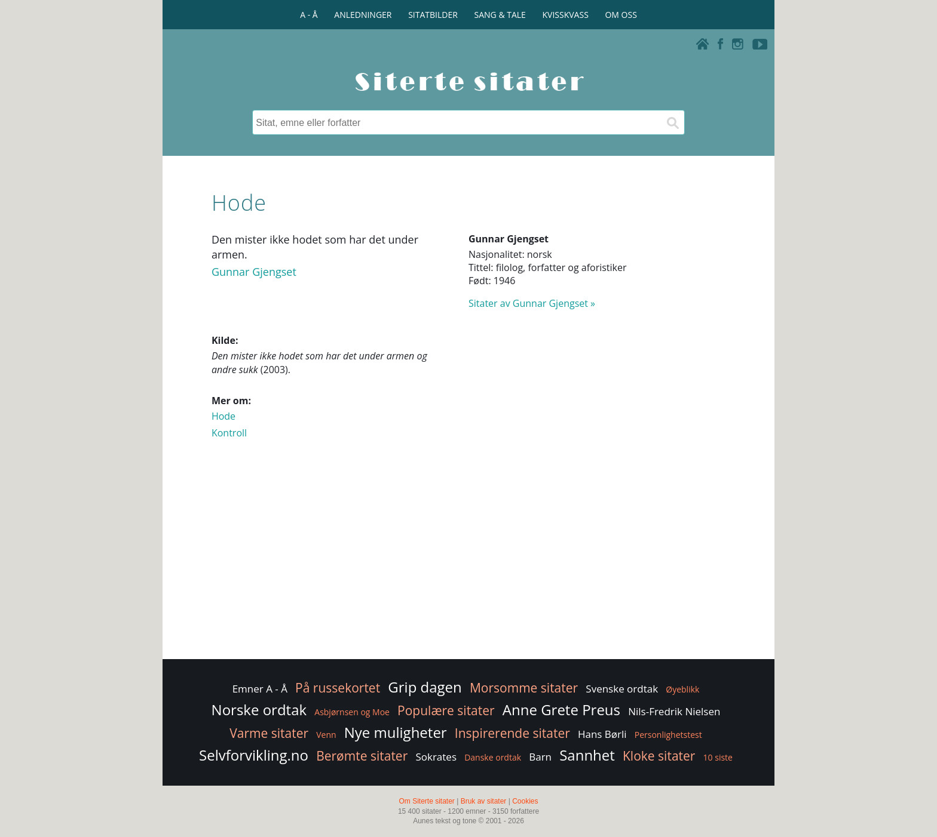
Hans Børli (602, 734)
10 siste (718, 757)
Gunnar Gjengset (254, 271)
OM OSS (620, 14)
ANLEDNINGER (362, 14)
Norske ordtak (259, 709)
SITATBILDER (433, 14)
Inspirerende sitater (512, 733)
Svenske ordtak (622, 689)
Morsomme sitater (524, 687)
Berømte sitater (362, 755)
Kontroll (229, 432)
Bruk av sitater (484, 801)
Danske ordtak (492, 757)
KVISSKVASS (566, 14)
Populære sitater (446, 710)
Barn (540, 757)
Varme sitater (268, 733)
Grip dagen (424, 687)
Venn (326, 734)
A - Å (308, 14)
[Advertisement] (468, 561)
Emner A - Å (259, 689)
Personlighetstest (668, 734)
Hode (223, 416)
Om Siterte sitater (426, 801)
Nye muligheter (395, 732)
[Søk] (672, 122)
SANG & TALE (500, 14)
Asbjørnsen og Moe (352, 712)
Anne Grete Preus (561, 709)
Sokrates (436, 757)
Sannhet (587, 755)
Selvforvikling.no (253, 755)
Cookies (525, 801)
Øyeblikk (682, 689)
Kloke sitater (659, 755)
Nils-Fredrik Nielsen (674, 711)
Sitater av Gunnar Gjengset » (531, 303)
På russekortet (337, 687)
